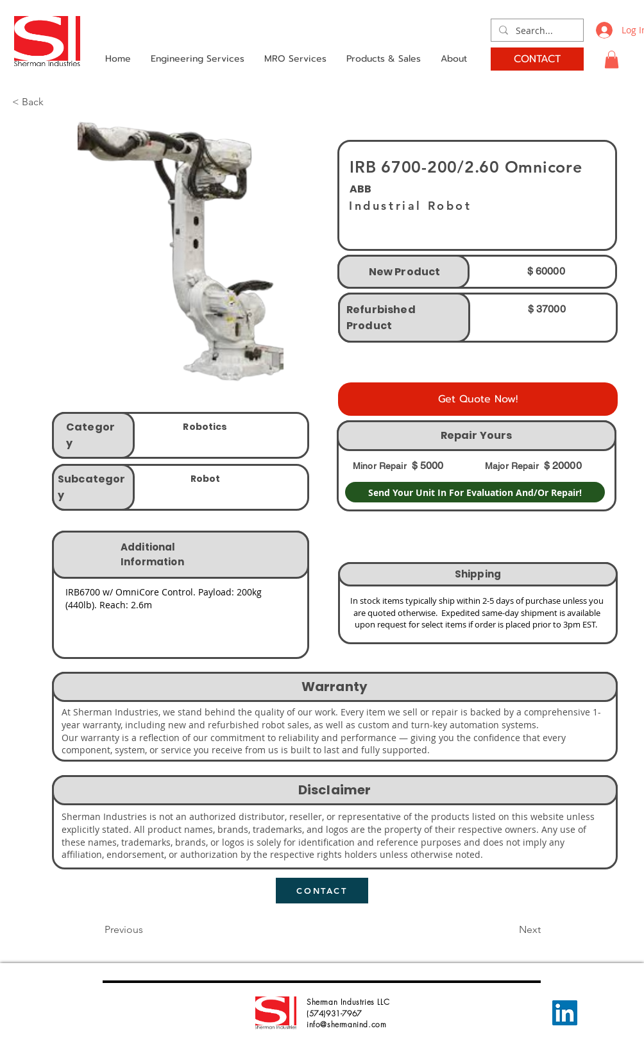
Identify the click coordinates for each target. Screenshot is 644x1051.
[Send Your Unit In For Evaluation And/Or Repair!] (475, 492)
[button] (611, 59)
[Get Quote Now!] (478, 399)
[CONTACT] (537, 59)
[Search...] (536, 30)
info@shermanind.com (346, 1024)
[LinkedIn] (564, 1012)
